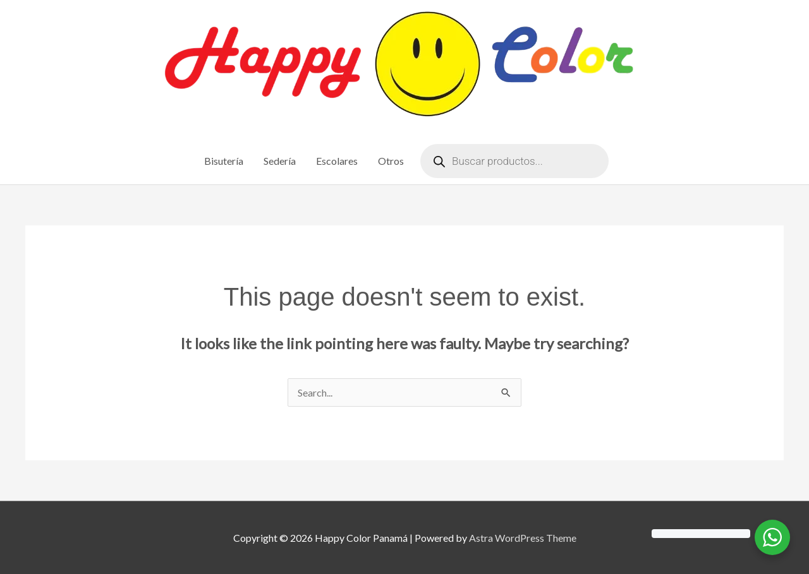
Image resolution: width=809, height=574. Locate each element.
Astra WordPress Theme (522, 538)
